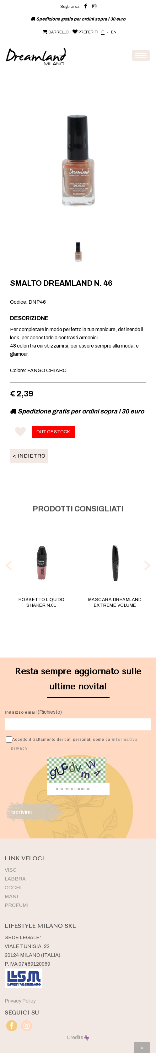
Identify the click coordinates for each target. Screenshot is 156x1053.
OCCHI (13, 887)
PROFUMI (17, 905)
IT (103, 32)
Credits (78, 1037)
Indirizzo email (21, 712)
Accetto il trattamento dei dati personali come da (72, 743)
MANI (11, 896)
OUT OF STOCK (53, 432)
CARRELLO (55, 32)
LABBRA (15, 878)
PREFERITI (84, 32)
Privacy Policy (20, 1000)
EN (113, 32)
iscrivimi (21, 812)
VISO (11, 870)
